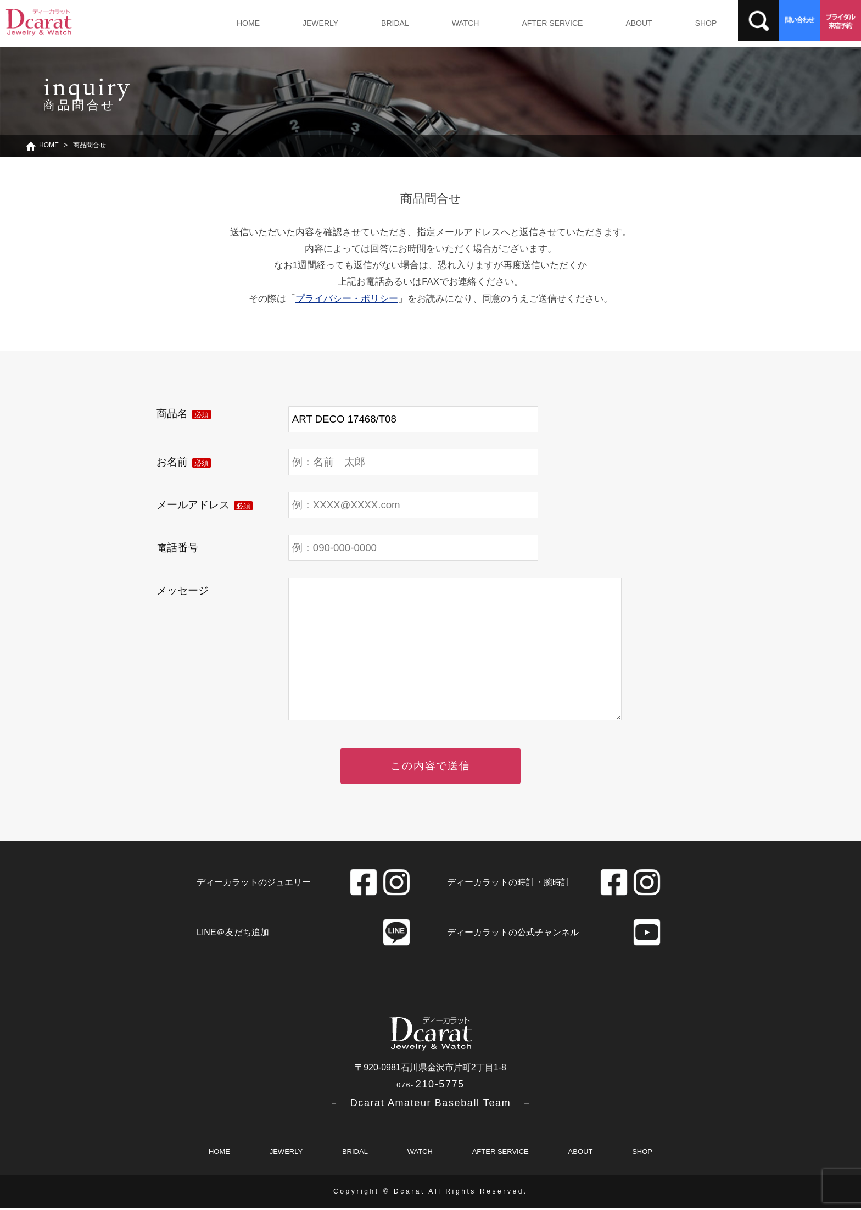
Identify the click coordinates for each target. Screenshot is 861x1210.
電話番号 (177, 547)
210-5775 (430, 1086)
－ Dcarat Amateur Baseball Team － (431, 1105)
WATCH (455, 23)
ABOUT (624, 23)
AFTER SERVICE (540, 23)
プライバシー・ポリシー (346, 298)
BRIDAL (388, 23)
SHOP (689, 23)
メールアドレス (204, 504)
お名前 (183, 462)
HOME (247, 23)
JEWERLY (316, 23)
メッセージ (182, 590)
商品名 (183, 413)
